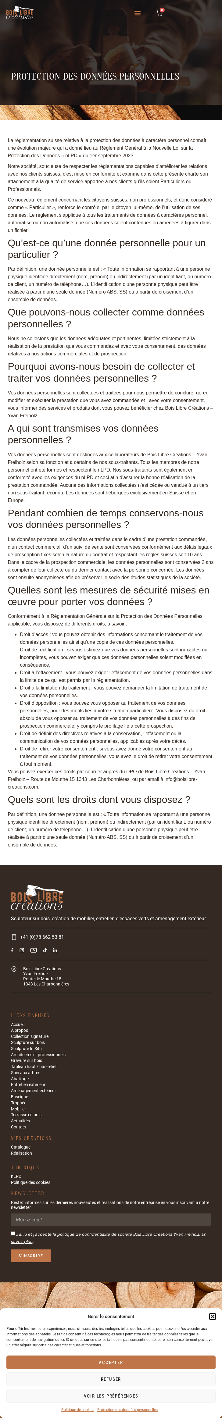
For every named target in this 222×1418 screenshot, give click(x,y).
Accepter (111, 1362)
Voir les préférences (111, 1396)
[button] (212, 1316)
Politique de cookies (77, 1410)
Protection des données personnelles (127, 1410)
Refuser (111, 1379)
